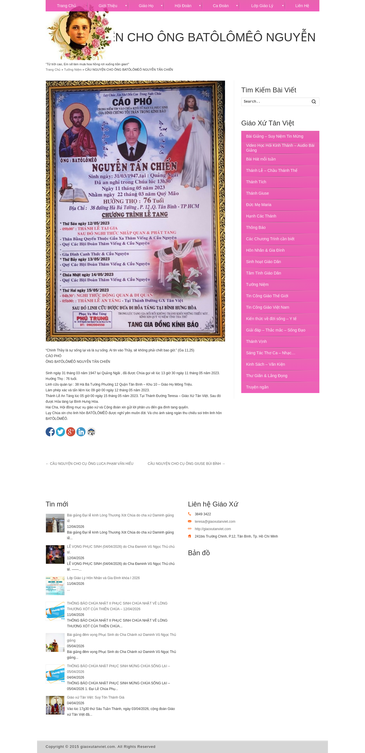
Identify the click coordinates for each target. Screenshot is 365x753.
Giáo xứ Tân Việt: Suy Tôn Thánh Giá (95, 697)
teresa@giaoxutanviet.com (215, 522)
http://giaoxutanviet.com (213, 529)
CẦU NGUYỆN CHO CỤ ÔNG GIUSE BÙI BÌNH (186, 464)
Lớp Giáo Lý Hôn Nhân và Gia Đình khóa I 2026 (103, 578)
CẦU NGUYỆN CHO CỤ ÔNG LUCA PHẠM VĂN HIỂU (89, 464)
